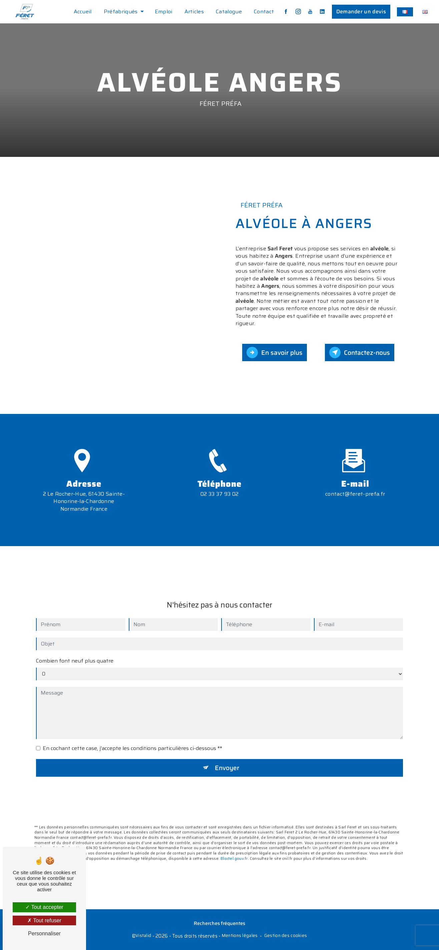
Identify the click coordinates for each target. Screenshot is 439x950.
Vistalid (143, 936)
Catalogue (229, 11)
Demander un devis (361, 11)
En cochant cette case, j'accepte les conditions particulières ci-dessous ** (132, 738)
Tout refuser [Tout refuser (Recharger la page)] (44, 920)
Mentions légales (240, 936)
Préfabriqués (121, 11)
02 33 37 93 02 (219, 503)
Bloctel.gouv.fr (234, 849)
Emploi (163, 11)
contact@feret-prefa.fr (355, 484)
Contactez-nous (359, 352)
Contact (264, 11)
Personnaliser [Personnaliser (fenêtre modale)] (44, 933)
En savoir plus (275, 352)
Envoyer (227, 758)
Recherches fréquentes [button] (219, 923)
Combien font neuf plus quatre (74, 651)
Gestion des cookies (285, 936)
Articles (194, 11)
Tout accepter (44, 907)
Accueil (83, 11)
